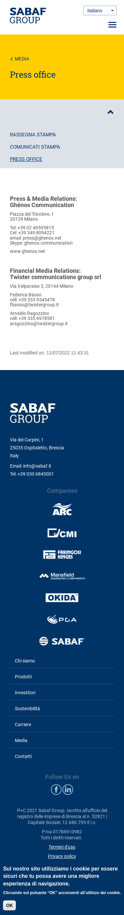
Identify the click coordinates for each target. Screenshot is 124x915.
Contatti (23, 756)
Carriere (23, 724)
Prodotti (23, 676)
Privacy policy (62, 856)
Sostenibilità (27, 708)
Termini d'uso (62, 847)
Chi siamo (25, 660)
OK (9, 905)
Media (22, 58)
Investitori (25, 692)
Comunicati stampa (35, 147)
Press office (26, 159)
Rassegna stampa (33, 135)
